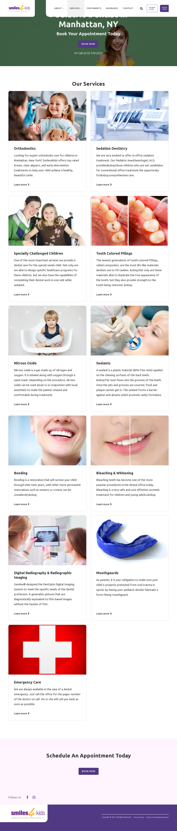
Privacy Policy (139, 817)
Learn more (20, 184)
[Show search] (141, 8)
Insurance (112, 8)
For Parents (94, 8)
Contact (128, 8)
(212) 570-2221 (93, 53)
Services (75, 8)
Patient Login (152, 8)
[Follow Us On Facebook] (27, 797)
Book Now (164, 8)
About (58, 8)
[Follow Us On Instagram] (33, 797)
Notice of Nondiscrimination (157, 817)
